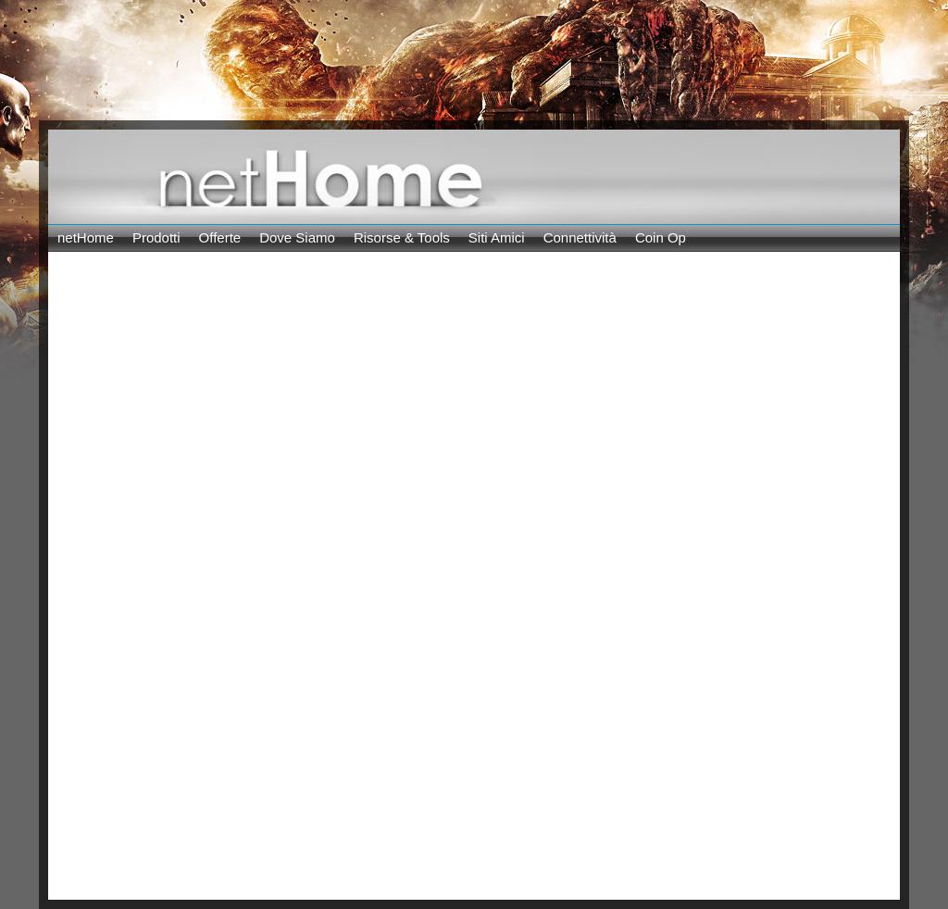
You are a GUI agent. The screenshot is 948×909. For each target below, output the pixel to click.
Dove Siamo (297, 237)
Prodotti (156, 237)
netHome (85, 237)
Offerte (220, 237)
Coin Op (660, 237)
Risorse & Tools (402, 237)
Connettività (580, 237)
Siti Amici (496, 237)
